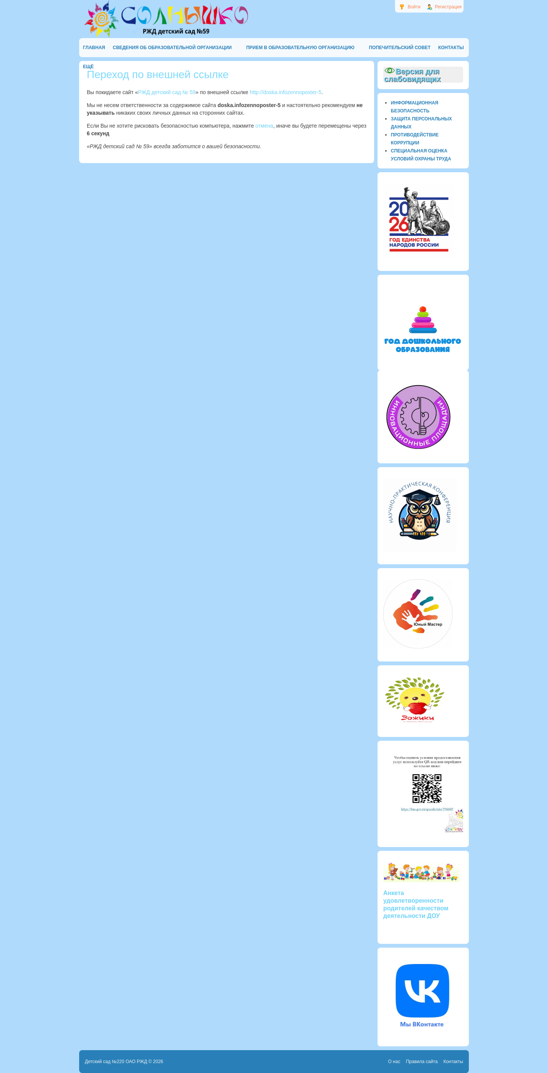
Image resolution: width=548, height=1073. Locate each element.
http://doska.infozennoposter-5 (285, 92)
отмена (264, 126)
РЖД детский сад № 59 (167, 92)
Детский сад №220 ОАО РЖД (116, 1061)
